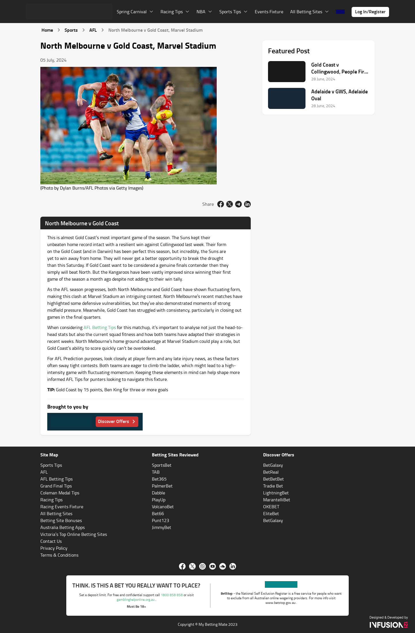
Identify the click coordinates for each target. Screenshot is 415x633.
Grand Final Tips (56, 486)
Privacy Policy (53, 548)
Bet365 (159, 479)
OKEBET (271, 506)
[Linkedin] (232, 566)
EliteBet (271, 513)
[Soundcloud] (222, 566)
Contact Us (51, 541)
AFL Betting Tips (100, 327)
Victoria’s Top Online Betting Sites (73, 534)
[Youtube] (212, 566)
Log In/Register (370, 11)
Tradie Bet (273, 486)
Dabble (158, 493)
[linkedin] (247, 204)
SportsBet (161, 465)
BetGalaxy (273, 465)
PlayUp (158, 499)
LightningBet (276, 493)
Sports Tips (51, 465)
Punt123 (160, 520)
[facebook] (220, 204)
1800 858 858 (172, 594)
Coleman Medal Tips (59, 493)
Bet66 (158, 513)
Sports (71, 30)
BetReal (271, 472)
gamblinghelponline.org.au (136, 599)
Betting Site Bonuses (61, 520)
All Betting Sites (56, 513)
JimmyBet (161, 527)
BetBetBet (273, 479)
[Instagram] (202, 566)
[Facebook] (182, 566)
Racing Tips (51, 499)
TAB (156, 472)
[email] (238, 204)
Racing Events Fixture (61, 506)
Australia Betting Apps (62, 527)
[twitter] (229, 204)
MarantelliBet (276, 499)
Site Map (49, 454)
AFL (93, 30)
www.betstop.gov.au (280, 602)
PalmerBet (162, 486)
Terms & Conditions (59, 555)
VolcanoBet (163, 506)
